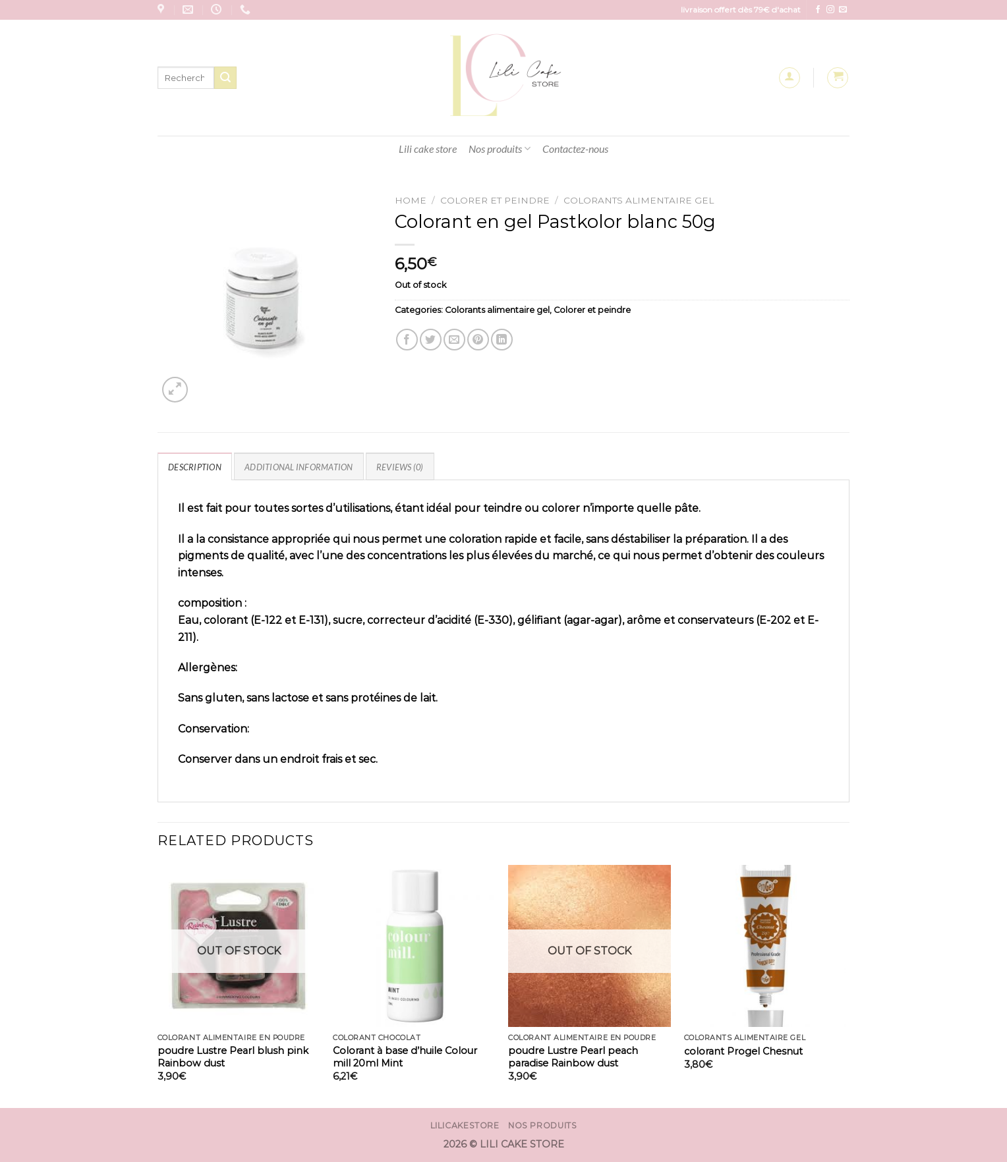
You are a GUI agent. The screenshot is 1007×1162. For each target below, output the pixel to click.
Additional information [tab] (299, 467)
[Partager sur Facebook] (407, 339)
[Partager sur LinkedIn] (502, 339)
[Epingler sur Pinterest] (478, 339)
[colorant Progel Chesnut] (765, 946)
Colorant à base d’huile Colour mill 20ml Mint (405, 1057)
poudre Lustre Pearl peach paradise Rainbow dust (573, 1057)
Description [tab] (194, 467)
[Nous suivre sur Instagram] (830, 9)
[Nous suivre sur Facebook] (818, 9)
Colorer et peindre (495, 200)
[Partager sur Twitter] (431, 339)
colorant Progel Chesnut (743, 1051)
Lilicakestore (465, 1125)
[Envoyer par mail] (454, 339)
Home (410, 200)
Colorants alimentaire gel (638, 200)
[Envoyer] (225, 78)
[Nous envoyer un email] (843, 9)
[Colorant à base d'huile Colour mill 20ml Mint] (414, 946)
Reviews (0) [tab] (400, 467)
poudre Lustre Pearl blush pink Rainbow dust (233, 1057)
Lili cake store (428, 148)
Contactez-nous (575, 148)
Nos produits (500, 148)
